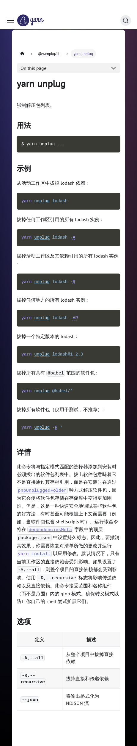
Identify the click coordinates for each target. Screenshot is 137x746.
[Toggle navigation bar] (10, 8)
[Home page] (22, 53)
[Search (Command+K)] (125, 9)
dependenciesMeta (50, 529)
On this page (33, 68)
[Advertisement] (68, 41)
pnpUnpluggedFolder (42, 490)
